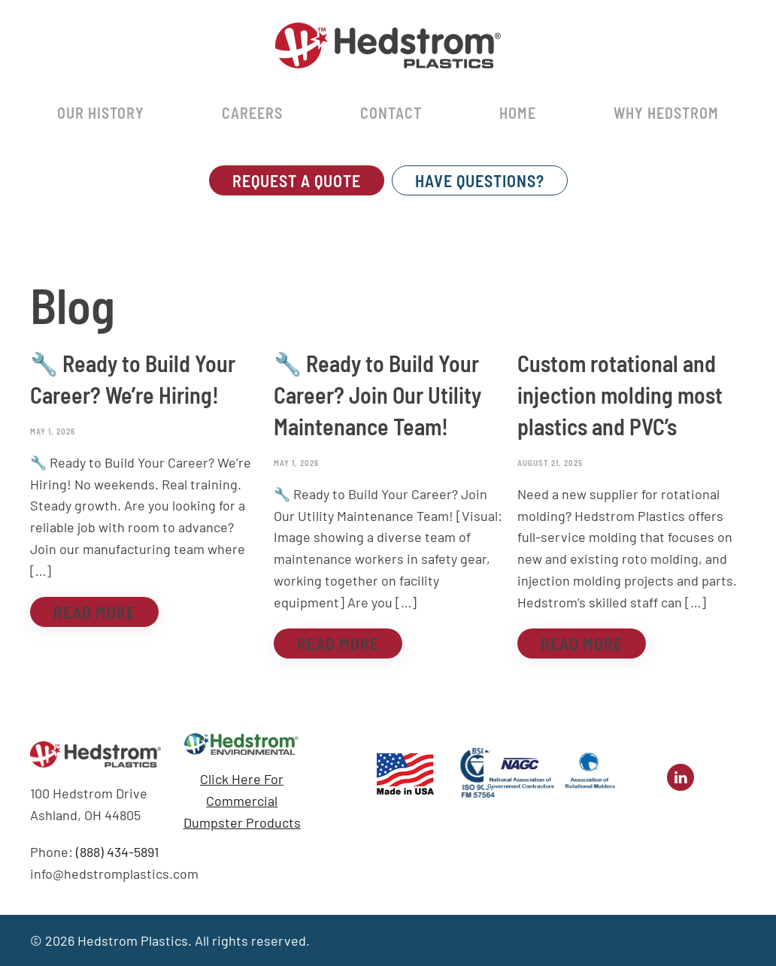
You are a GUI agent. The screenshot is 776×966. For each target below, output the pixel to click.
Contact (391, 113)
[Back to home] (388, 45)
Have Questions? (479, 180)
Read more (94, 612)
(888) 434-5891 (117, 851)
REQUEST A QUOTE (296, 180)
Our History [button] (100, 113)
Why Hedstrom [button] (666, 113)
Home (517, 113)
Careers (252, 113)
